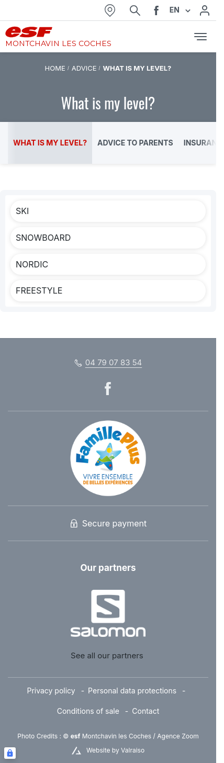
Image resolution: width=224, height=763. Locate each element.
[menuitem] (57, 691)
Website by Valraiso (115, 750)
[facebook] (156, 10)
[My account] (204, 10)
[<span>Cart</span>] (178, 36)
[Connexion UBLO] (10, 753)
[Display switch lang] (186, 10)
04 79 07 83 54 (113, 362)
